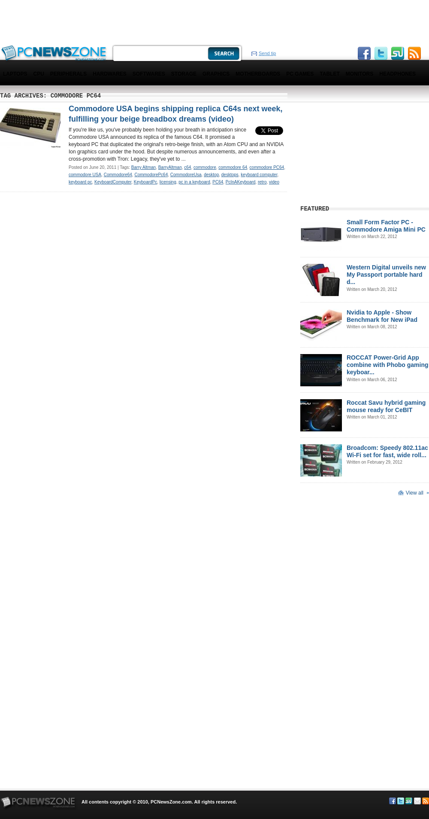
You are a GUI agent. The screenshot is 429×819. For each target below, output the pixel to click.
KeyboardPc (145, 182)
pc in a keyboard (194, 182)
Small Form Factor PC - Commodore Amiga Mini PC (386, 226)
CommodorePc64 (151, 174)
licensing (168, 182)
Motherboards (258, 74)
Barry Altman (143, 167)
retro (262, 182)
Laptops (15, 74)
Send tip (267, 53)
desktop (211, 174)
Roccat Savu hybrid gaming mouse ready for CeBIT (386, 406)
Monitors (359, 74)
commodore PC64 (267, 167)
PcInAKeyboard (241, 182)
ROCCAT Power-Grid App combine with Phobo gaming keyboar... (388, 365)
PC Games (300, 74)
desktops (230, 174)
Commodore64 (118, 174)
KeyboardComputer (112, 182)
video (274, 182)
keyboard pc (80, 182)
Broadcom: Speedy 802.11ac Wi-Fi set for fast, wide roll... (387, 451)
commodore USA (85, 174)
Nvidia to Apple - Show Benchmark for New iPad (382, 316)
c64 (187, 167)
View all (414, 493)
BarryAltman (170, 167)
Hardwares (110, 74)
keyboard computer (259, 174)
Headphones (397, 74)
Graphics (216, 74)
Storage (183, 74)
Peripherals (68, 74)
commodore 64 (232, 167)
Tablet (329, 74)
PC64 (217, 182)
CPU (38, 74)
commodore (204, 167)
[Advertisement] (109, 21)
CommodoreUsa (186, 174)
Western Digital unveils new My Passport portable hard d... (386, 274)
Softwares (149, 74)
